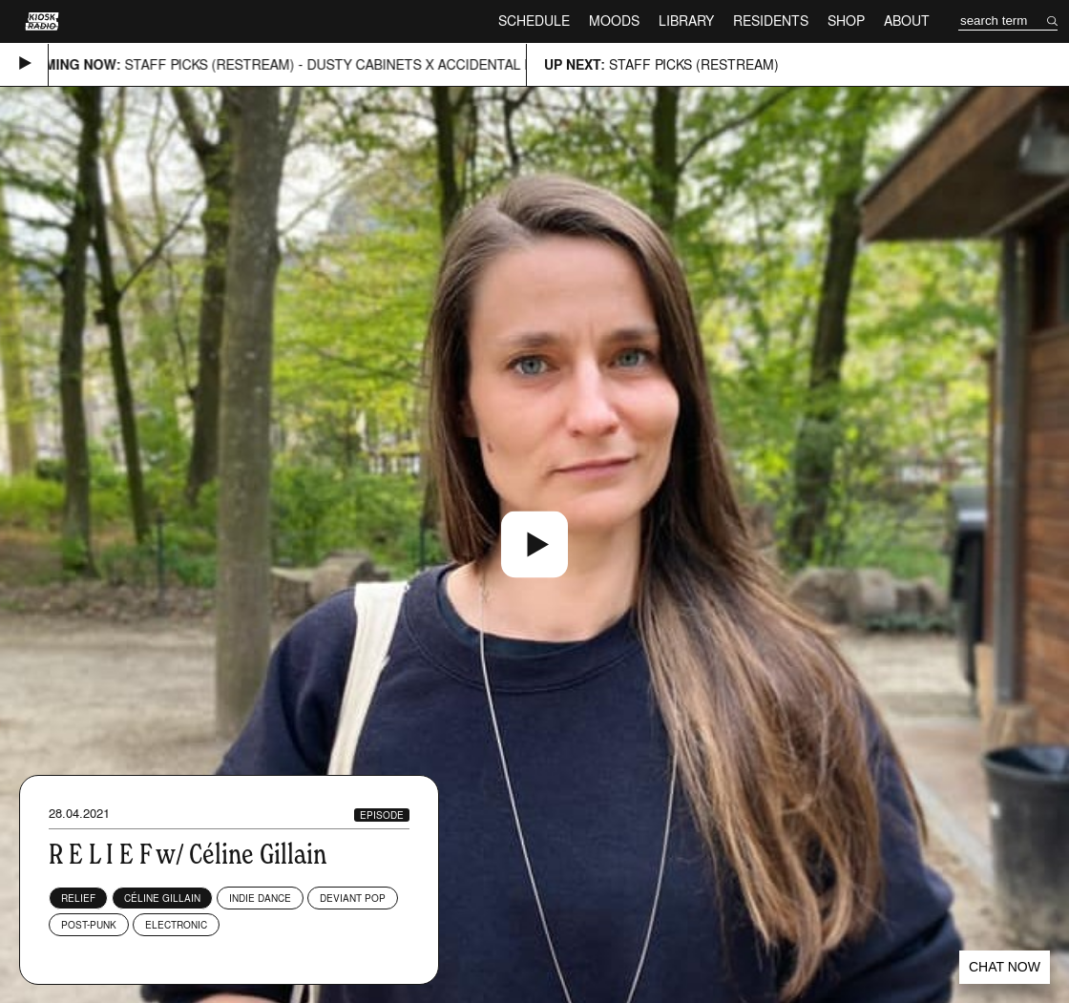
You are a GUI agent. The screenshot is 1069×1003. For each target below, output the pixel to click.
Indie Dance (260, 898)
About (907, 20)
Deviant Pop (353, 898)
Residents (770, 20)
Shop (846, 20)
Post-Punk (88, 924)
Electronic (176, 924)
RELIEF (78, 898)
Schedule (534, 20)
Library (686, 20)
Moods (614, 20)
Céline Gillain (162, 898)
